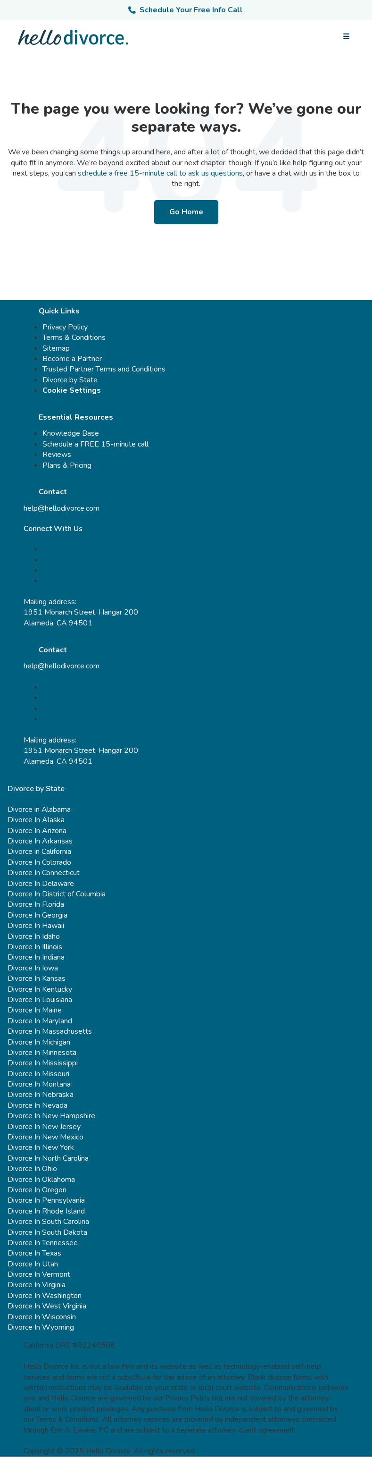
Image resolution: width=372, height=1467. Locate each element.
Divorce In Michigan (39, 1042)
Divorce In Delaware (41, 883)
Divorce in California (39, 851)
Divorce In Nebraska (41, 1094)
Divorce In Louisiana (40, 1000)
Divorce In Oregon (37, 1190)
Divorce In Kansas (37, 978)
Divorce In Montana (39, 1084)
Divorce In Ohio (32, 1168)
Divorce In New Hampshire (51, 1116)
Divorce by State (70, 380)
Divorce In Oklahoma (41, 1179)
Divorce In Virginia (37, 1285)
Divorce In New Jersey (44, 1126)
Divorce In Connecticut (44, 873)
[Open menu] (346, 37)
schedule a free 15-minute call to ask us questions (160, 173)
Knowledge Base (70, 433)
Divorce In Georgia (37, 915)
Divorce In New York (41, 1147)
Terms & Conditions (74, 337)
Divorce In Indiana (36, 957)
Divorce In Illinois (35, 947)
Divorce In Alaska (36, 820)
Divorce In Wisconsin (42, 1317)
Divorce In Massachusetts (50, 1031)
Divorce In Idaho (34, 936)
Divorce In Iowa (33, 968)
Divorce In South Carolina (48, 1221)
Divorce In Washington (45, 1295)
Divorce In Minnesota (42, 1052)
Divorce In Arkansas (40, 841)
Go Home (186, 212)
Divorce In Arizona (37, 831)
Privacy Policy (65, 327)
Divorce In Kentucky (40, 989)
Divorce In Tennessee (43, 1243)
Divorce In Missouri (38, 1074)
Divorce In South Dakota (47, 1232)
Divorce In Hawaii (36, 925)
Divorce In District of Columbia (57, 894)
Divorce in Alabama (39, 809)
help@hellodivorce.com (61, 508)
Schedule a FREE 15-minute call (95, 444)
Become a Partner (72, 359)
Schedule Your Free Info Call (185, 10)
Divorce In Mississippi (43, 1063)
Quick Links (59, 311)
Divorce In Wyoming (41, 1327)
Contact (53, 492)
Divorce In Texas (34, 1253)
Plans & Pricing (66, 465)
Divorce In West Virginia (47, 1306)
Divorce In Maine (35, 1010)
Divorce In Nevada (37, 1105)
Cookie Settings (71, 390)
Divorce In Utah (33, 1264)
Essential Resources (76, 417)
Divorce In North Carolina (48, 1158)
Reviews (56, 454)
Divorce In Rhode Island (46, 1211)
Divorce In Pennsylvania (46, 1200)
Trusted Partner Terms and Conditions (103, 369)
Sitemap (56, 348)
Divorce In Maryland (40, 1021)
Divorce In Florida (36, 904)
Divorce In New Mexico (45, 1137)
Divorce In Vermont (39, 1274)
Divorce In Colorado (39, 862)
